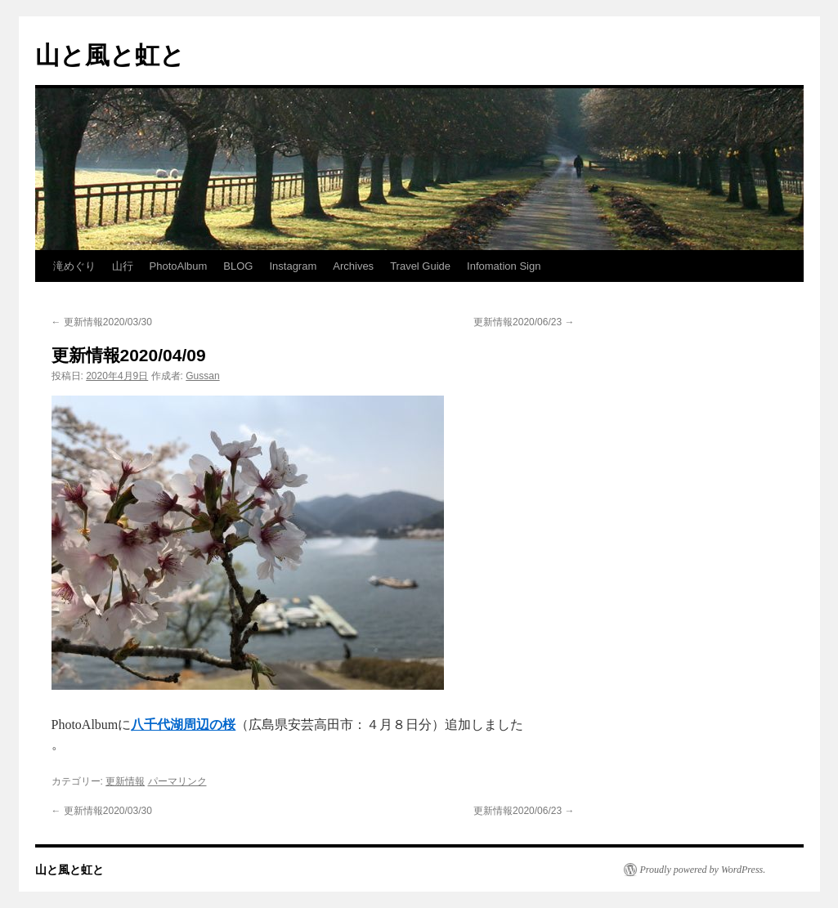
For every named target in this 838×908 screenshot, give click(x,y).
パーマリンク (177, 781)
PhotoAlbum (179, 266)
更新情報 (125, 781)
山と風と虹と (110, 55)
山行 (122, 266)
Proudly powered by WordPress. (703, 869)
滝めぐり (74, 266)
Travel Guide (420, 266)
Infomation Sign (503, 266)
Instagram (292, 266)
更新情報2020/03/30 (102, 322)
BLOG (238, 266)
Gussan (202, 376)
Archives (353, 266)
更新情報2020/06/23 (523, 322)
